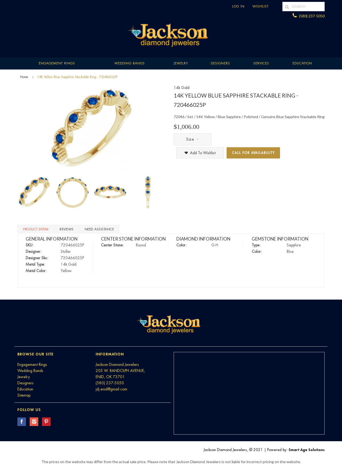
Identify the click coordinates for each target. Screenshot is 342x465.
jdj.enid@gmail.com (111, 389)
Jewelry (180, 63)
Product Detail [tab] (36, 229)
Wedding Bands (129, 63)
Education (25, 389)
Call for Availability (253, 152)
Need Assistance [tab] (99, 229)
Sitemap (23, 395)
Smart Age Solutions (307, 450)
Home (24, 77)
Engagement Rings (57, 63)
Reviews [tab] (67, 229)
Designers (220, 63)
